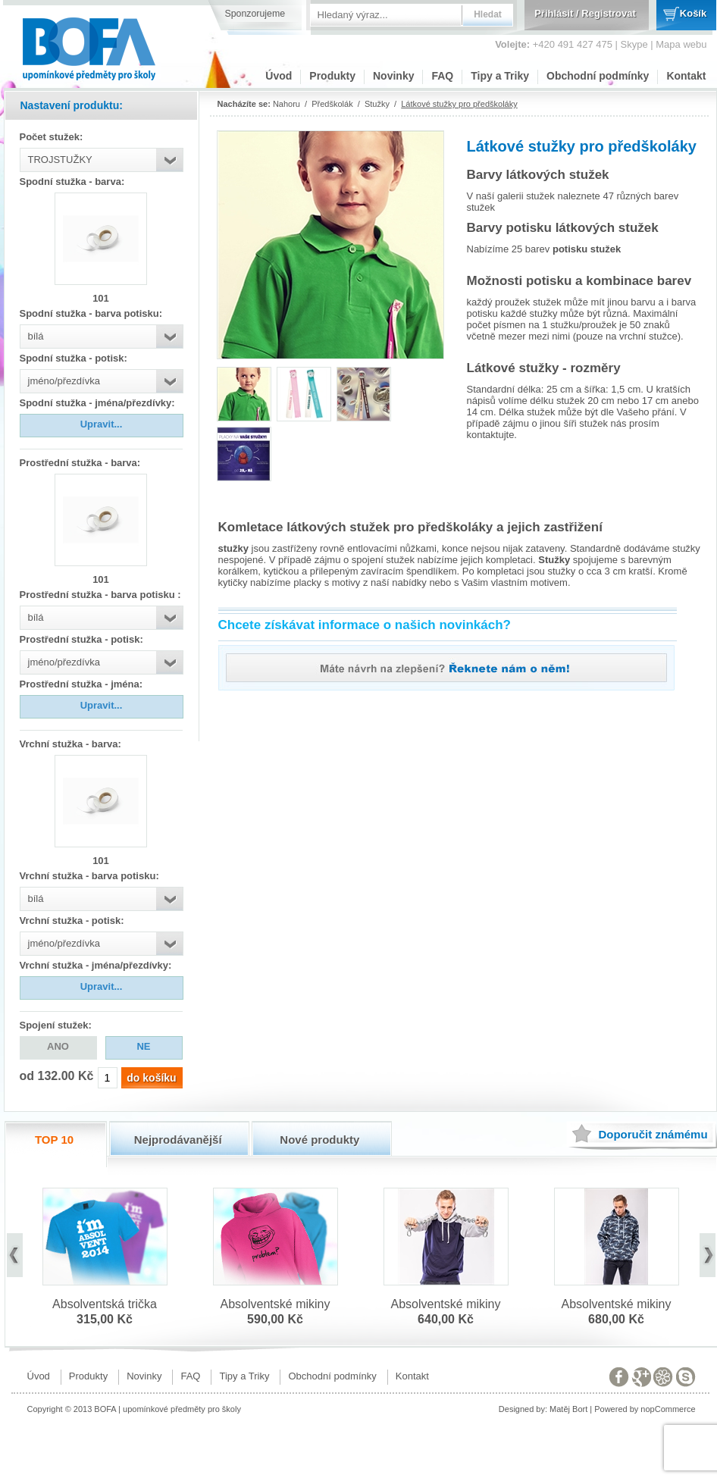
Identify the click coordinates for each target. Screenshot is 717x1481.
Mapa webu (681, 44)
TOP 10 (54, 1139)
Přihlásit (553, 13)
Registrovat (608, 13)
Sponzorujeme (255, 13)
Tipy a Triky (500, 76)
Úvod (278, 76)
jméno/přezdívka (64, 381)
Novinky (393, 76)
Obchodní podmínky (597, 76)
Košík (693, 13)
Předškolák (332, 103)
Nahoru (286, 103)
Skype (634, 44)
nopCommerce (667, 1409)
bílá (36, 336)
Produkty (332, 76)
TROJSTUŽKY (60, 159)
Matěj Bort (568, 1409)
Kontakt (686, 76)
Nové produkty (319, 1139)
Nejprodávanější (178, 1139)
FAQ (442, 76)
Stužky (377, 103)
